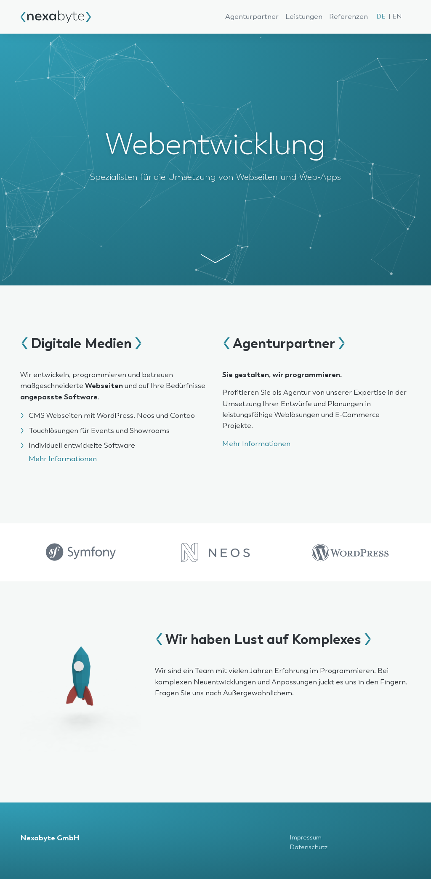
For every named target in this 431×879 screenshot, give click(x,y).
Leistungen (303, 17)
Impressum (306, 837)
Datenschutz (308, 847)
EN (397, 16)
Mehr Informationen (63, 459)
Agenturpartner (252, 17)
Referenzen (348, 17)
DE (381, 16)
